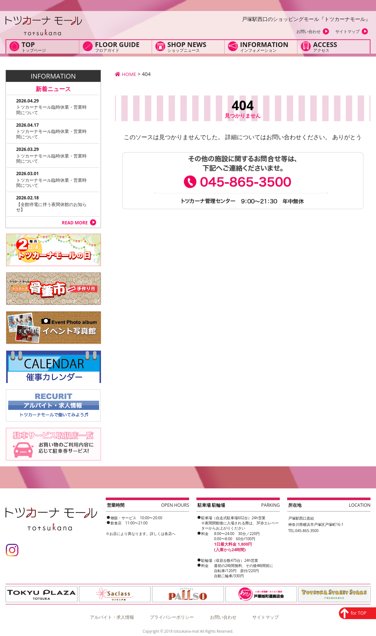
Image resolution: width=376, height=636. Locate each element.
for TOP (341, 575)
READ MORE (75, 223)
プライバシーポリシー (172, 615)
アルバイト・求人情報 (112, 615)
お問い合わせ (308, 31)
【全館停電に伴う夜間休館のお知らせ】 (51, 207)
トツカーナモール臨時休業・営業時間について (51, 109)
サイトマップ (347, 31)
